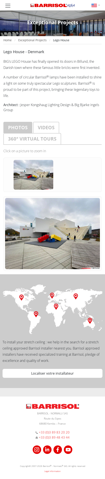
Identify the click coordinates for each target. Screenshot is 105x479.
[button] (95, 5)
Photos (18, 127)
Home (7, 40)
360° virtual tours (32, 138)
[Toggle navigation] (8, 6)
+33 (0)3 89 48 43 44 (54, 437)
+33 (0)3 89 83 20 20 (54, 432)
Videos (46, 127)
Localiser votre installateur (52, 373)
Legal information (52, 471)
